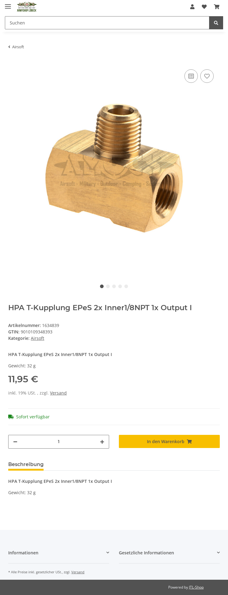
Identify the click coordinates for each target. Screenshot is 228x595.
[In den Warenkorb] (169, 441)
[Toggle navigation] (8, 4)
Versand (58, 393)
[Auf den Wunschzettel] (207, 76)
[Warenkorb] (216, 7)
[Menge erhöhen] (102, 441)
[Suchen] (107, 22)
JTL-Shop (196, 587)
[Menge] (59, 441)
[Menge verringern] (15, 441)
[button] (192, 7)
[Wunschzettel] (204, 7)
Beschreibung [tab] (26, 464)
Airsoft (37, 338)
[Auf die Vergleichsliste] (191, 76)
